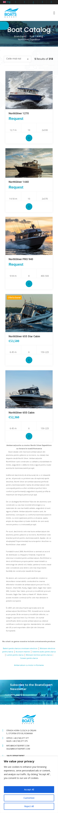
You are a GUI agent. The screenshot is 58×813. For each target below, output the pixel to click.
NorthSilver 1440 (19, 181)
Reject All (29, 806)
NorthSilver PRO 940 (21, 259)
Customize (29, 797)
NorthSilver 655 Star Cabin (24, 336)
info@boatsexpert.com (17, 745)
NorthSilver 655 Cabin (21, 412)
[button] (17, 59)
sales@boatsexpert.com (18, 748)
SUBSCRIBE (10, 700)
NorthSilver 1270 (19, 113)
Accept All (29, 789)
